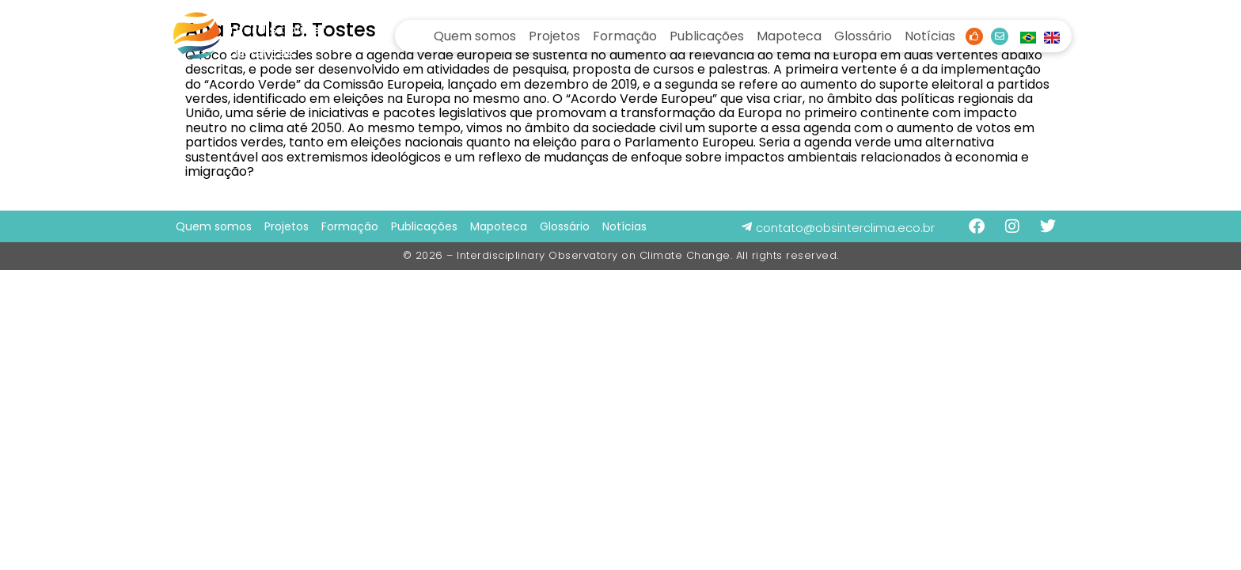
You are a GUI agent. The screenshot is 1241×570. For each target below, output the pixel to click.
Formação (625, 36)
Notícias (930, 36)
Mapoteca (789, 36)
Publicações (707, 36)
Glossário (863, 36)
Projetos (554, 36)
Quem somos (475, 36)
